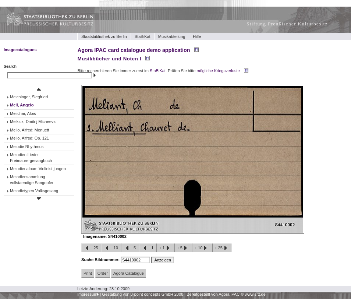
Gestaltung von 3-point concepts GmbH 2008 (142, 294)
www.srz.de (255, 294)
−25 (91, 248)
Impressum (87, 294)
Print (88, 273)
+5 (183, 248)
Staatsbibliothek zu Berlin (104, 36)
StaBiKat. (158, 70)
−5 (130, 248)
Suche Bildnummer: (101, 259)
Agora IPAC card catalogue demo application (134, 50)
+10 (202, 248)
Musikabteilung (171, 36)
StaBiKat (142, 36)
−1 (148, 248)
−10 (111, 248)
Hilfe (197, 36)
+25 (222, 248)
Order (103, 273)
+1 (165, 248)
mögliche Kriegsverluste (218, 70)
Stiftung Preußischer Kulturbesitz (287, 24)
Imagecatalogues (20, 50)
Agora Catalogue (128, 273)
